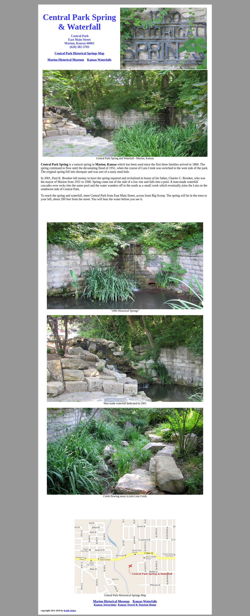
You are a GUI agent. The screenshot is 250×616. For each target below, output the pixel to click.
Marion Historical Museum (65, 60)
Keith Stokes (70, 610)
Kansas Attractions (105, 604)
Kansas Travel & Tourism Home (137, 604)
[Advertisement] (125, 212)
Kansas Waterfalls (99, 60)
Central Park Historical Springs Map (79, 53)
